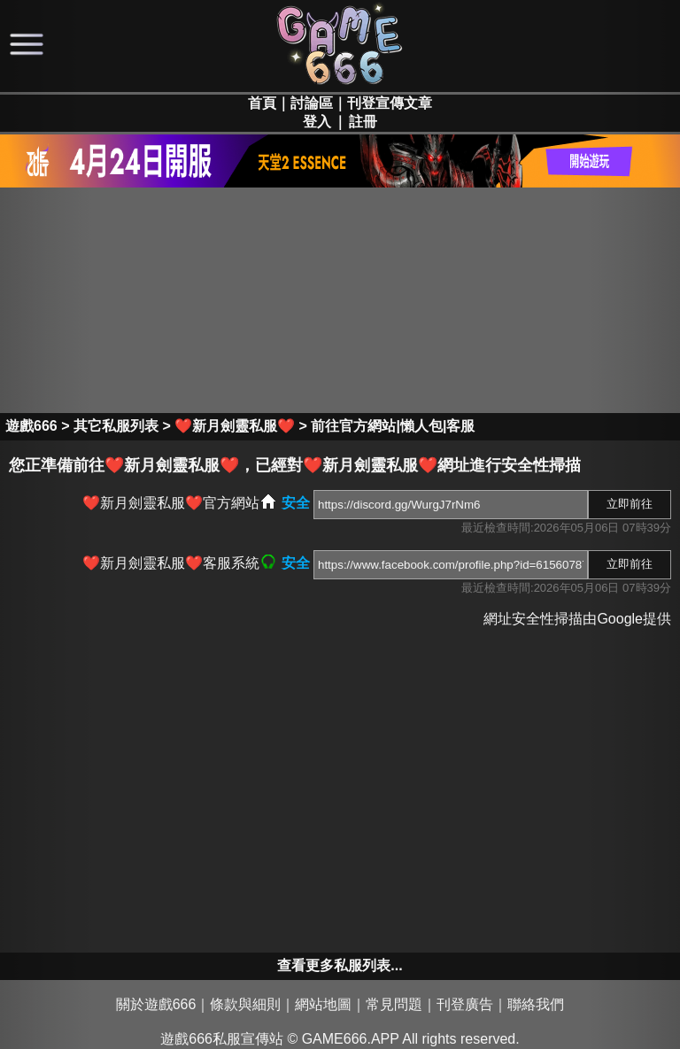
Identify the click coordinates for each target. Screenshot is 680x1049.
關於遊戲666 (156, 1004)
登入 (317, 121)
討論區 (311, 103)
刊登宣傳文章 (389, 103)
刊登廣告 (465, 1004)
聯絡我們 (535, 1004)
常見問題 (394, 1004)
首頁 (262, 103)
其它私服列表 (115, 425)
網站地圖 (323, 1004)
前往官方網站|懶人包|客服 (393, 425)
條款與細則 (245, 1004)
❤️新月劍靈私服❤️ (234, 425)
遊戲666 (31, 425)
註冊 (363, 121)
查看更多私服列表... (339, 965)
